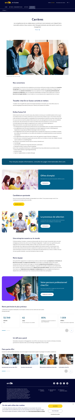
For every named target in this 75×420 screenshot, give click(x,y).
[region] (37, 411)
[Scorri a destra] (71, 330)
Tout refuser (55, 410)
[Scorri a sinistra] (66, 330)
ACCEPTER (55, 406)
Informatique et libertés (52, 390)
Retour (4, 10)
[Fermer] (73, 404)
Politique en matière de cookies (62, 390)
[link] (10, 361)
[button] (37, 29)
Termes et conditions (41, 390)
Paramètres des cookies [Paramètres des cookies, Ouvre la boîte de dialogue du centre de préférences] (55, 414)
